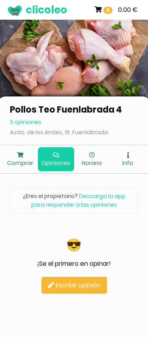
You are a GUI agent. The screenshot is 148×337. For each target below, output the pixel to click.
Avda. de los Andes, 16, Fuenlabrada (59, 132)
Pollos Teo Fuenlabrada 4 (66, 110)
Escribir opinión (74, 285)
